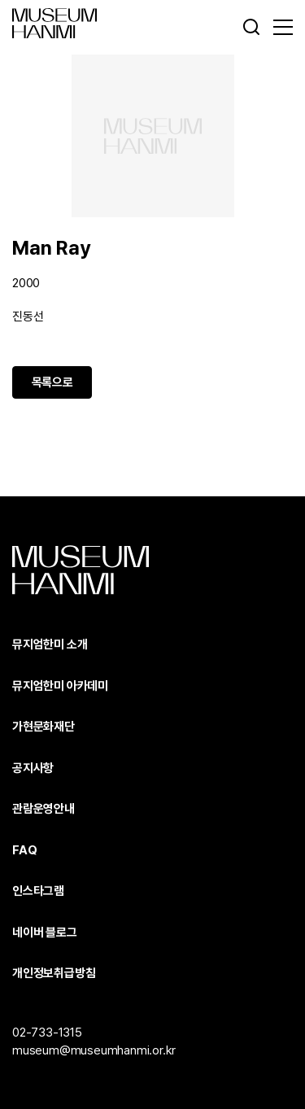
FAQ (24, 850)
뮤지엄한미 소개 (49, 644)
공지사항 (33, 768)
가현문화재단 (43, 726)
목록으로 (52, 382)
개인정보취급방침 (53, 973)
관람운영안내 (43, 808)
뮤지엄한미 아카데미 (60, 686)
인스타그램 (38, 891)
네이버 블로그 (44, 932)
